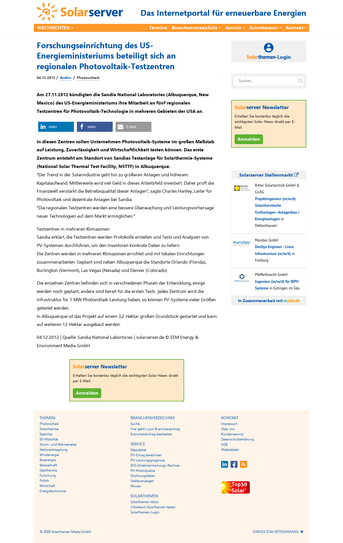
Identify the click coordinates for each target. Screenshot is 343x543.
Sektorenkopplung (53, 449)
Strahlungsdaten (142, 476)
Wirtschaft (47, 486)
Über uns (228, 429)
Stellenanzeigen (142, 481)
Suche (135, 424)
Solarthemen (264, 28)
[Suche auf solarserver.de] (300, 81)
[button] (56, 127)
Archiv (65, 77)
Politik (44, 480)
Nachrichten (53, 28)
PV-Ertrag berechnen (146, 455)
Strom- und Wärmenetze (58, 444)
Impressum (229, 424)
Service (233, 28)
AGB (224, 444)
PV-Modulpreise (142, 470)
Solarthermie (49, 429)
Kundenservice (232, 434)
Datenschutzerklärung (237, 439)
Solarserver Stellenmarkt (269, 175)
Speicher (46, 434)
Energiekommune (53, 491)
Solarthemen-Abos (144, 502)
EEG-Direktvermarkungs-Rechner (155, 465)
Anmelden (87, 393)
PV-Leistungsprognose (147, 460)
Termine (158, 28)
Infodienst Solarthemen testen (153, 507)
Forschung (48, 475)
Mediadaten (230, 449)
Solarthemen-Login (144, 512)
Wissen (135, 486)
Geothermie (48, 470)
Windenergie (49, 455)
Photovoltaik (88, 77)
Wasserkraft (48, 465)
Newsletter (138, 450)
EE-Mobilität (49, 439)
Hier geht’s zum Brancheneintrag (155, 429)
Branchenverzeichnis (194, 28)
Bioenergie (48, 460)
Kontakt (294, 28)
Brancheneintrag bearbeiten (151, 434)
